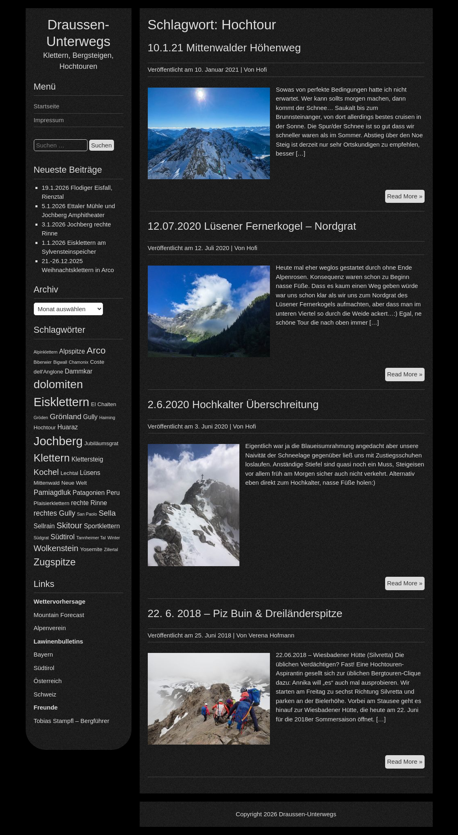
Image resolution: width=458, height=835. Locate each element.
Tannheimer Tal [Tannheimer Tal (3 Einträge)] (91, 537)
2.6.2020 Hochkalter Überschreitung (233, 404)
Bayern (43, 654)
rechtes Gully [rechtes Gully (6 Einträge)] (54, 513)
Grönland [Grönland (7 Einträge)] (65, 416)
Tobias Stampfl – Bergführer (72, 720)
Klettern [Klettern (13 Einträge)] (52, 458)
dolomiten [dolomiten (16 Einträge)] (58, 384)
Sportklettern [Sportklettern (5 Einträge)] (102, 526)
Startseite (46, 106)
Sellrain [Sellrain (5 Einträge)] (44, 526)
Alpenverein (50, 627)
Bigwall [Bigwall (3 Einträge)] (60, 362)
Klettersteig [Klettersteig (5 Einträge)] (87, 459)
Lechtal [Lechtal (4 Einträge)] (69, 473)
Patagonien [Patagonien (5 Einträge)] (88, 492)
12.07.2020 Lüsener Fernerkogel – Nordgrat (252, 226)
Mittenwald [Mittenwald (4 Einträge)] (47, 483)
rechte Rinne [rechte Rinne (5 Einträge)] (89, 502)
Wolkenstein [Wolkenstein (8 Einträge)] (56, 548)
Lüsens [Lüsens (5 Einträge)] (90, 472)
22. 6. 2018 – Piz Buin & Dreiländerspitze (245, 613)
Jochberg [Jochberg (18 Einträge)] (58, 441)
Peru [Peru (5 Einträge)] (113, 492)
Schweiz (45, 694)
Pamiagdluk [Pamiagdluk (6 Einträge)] (52, 492)
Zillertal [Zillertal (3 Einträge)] (111, 549)
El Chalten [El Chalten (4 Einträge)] (103, 404)
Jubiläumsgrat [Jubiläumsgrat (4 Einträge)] (101, 443)
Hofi (261, 69)
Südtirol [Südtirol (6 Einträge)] (62, 537)
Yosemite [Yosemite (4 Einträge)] (91, 549)
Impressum (49, 119)
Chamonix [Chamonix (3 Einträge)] (78, 362)
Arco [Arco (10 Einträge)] (96, 350)
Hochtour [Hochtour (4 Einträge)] (45, 427)
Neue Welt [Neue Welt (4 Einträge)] (74, 483)
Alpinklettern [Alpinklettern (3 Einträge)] (46, 351)
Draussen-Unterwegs (307, 814)
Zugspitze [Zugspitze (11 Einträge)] (55, 561)
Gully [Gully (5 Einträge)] (90, 416)
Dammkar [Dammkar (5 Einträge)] (78, 371)
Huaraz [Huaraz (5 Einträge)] (67, 427)
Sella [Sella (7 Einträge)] (107, 513)
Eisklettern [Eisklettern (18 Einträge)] (62, 402)
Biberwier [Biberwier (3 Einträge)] (43, 362)
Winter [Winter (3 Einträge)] (113, 537)
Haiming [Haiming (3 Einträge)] (107, 417)
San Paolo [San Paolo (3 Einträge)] (87, 514)
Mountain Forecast (59, 614)
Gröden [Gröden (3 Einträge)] (41, 417)
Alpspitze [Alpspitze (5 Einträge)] (72, 351)
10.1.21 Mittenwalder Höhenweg (224, 48)
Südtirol (44, 667)
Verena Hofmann (271, 635)
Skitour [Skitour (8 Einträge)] (69, 525)
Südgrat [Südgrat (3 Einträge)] (41, 537)
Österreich (48, 680)
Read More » (406, 197)
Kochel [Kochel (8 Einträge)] (46, 472)
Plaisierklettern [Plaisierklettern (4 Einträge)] (52, 503)
